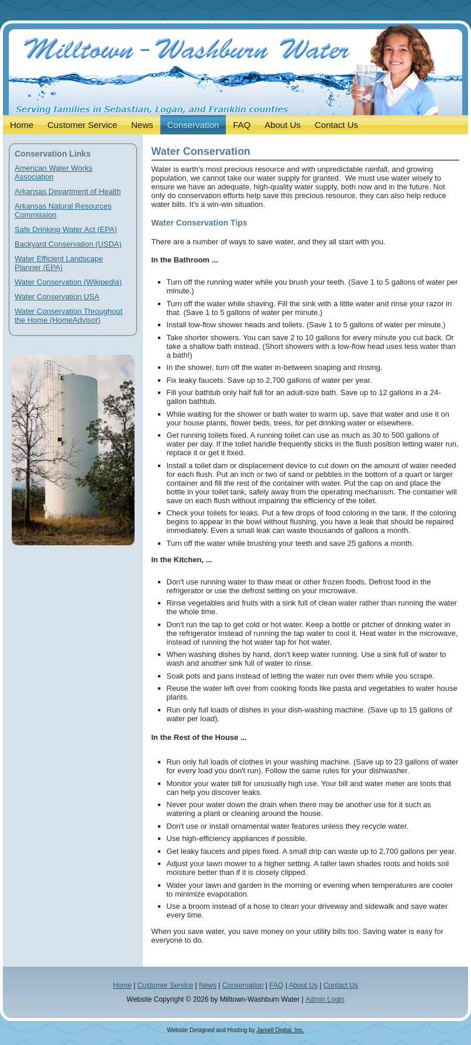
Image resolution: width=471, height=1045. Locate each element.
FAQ (276, 985)
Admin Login (325, 999)
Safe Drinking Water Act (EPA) (66, 229)
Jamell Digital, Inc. (280, 1030)
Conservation (243, 985)
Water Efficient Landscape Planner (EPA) (59, 263)
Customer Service (165, 985)
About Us (302, 985)
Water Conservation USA (57, 296)
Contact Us (341, 985)
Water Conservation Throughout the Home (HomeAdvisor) (68, 315)
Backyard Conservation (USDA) (68, 244)
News (207, 985)
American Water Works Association (53, 172)
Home (122, 985)
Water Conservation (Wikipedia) (68, 282)
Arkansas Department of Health (68, 191)
